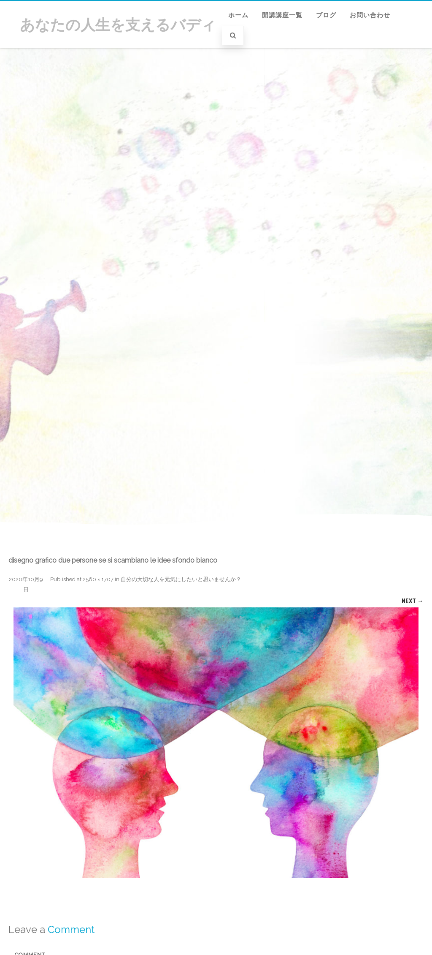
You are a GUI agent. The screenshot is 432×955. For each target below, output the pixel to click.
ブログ (326, 15)
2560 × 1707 (98, 579)
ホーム (238, 15)
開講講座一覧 (282, 15)
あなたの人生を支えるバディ (118, 25)
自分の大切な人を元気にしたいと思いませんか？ (181, 579)
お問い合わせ (370, 15)
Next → (413, 601)
